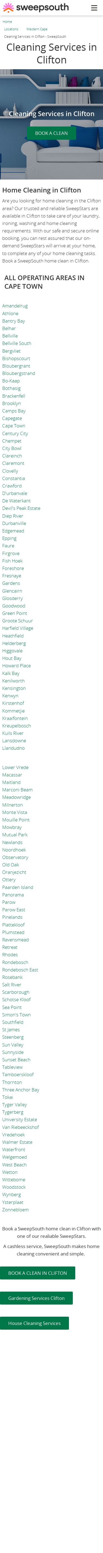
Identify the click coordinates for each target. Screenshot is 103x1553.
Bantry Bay (13, 321)
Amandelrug (15, 305)
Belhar (9, 328)
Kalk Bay (11, 673)
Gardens (11, 583)
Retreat (10, 947)
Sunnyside (13, 1052)
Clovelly (10, 471)
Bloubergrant (16, 366)
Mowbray (12, 827)
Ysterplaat (12, 1202)
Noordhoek (14, 850)
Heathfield (13, 636)
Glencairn (12, 591)
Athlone (10, 313)
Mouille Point (16, 819)
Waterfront (13, 1149)
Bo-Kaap (11, 380)
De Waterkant (16, 500)
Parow (8, 902)
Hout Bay (11, 658)
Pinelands (12, 917)
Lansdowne (14, 740)
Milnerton (12, 805)
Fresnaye (11, 575)
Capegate (12, 418)
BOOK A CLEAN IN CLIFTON (37, 1273)
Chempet (11, 441)
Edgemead (13, 531)
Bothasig (11, 388)
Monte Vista (14, 812)
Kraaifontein (15, 718)
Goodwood (13, 606)
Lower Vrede (15, 767)
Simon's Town (16, 1014)
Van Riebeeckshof (20, 1127)
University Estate (19, 1119)
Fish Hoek (12, 561)
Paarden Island (17, 887)
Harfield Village (17, 628)
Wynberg (11, 1194)
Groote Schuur (17, 620)
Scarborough (15, 992)
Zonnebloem (15, 1209)
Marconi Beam (17, 789)
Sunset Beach (16, 1059)
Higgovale (12, 650)
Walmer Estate (17, 1142)
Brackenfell (13, 396)
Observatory (15, 857)
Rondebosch (15, 962)
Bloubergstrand (18, 373)
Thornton (12, 1082)
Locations (11, 29)
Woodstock (14, 1187)
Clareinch (12, 455)
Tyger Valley (14, 1104)
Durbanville (14, 523)
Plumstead (13, 932)
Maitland (11, 782)
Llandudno (13, 748)
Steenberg (13, 1037)
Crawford (12, 486)
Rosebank (12, 977)
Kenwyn (10, 695)
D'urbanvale (14, 493)
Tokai (7, 1097)
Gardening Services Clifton (36, 1298)
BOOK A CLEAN (51, 133)
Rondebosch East (20, 969)
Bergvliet (11, 351)
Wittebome (13, 1179)
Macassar (12, 775)
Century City (15, 433)
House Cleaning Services (34, 1323)
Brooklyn (11, 403)
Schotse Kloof (16, 999)
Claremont (13, 463)
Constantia (13, 478)
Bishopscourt (16, 358)
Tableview (12, 1067)
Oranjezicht (14, 872)
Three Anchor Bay (20, 1089)
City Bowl (11, 448)
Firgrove (11, 553)
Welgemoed (14, 1157)
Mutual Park (14, 834)
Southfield (12, 1022)
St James (11, 1029)
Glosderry (12, 598)
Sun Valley (12, 1044)
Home (7, 21)
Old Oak (10, 864)
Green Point (14, 613)
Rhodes (10, 954)
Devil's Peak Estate (21, 508)
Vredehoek (13, 1134)
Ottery (9, 879)
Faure (8, 545)
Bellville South (16, 343)
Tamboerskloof (18, 1074)
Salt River (11, 984)
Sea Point (12, 1007)
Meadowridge (16, 797)
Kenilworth (13, 681)
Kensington (14, 688)
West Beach (14, 1164)
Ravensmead (15, 939)
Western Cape (37, 29)
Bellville (10, 336)
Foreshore (13, 568)
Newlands (12, 842)
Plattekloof (13, 925)
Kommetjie (13, 711)
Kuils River (13, 733)
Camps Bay (14, 411)
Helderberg (14, 643)
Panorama (13, 894)
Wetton (10, 1172)
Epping (9, 538)
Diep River (12, 516)
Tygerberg (12, 1112)
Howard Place (16, 665)
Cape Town (13, 425)
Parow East (13, 909)
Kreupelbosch (16, 725)
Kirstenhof (13, 703)
